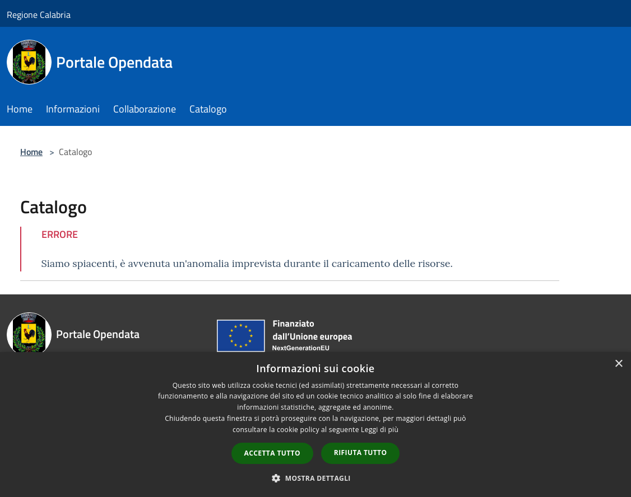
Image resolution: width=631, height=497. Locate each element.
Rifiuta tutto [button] (360, 452)
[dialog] (315, 424)
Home (31, 151)
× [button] (618, 364)
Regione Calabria (39, 14)
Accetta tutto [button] (272, 453)
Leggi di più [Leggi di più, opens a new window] (379, 429)
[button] (315, 478)
